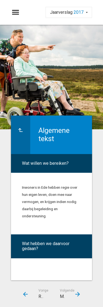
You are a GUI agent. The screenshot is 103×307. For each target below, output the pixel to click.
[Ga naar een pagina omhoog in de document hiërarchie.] (20, 135)
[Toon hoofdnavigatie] (15, 12)
